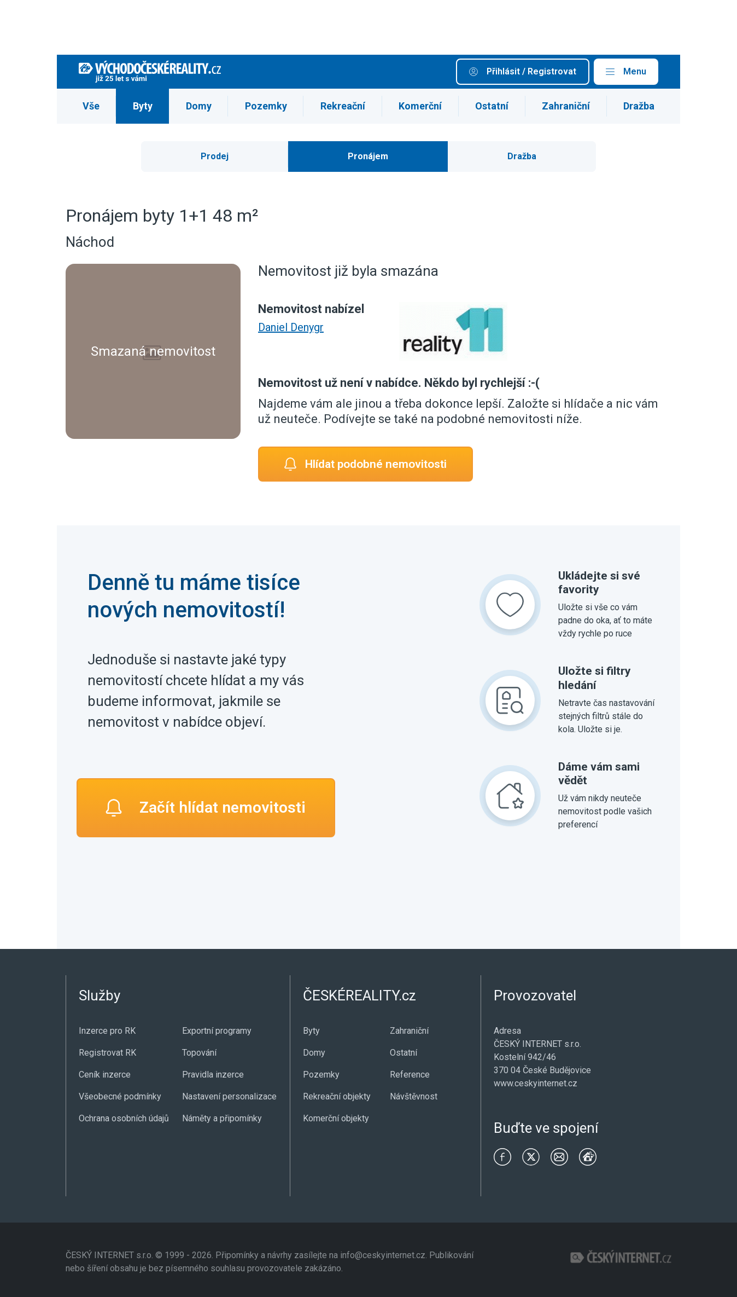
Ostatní (491, 106)
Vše (91, 106)
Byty (143, 106)
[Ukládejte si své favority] (510, 604)
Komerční (420, 106)
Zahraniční (566, 106)
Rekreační (342, 106)
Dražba (638, 106)
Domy (199, 106)
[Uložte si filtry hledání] (510, 700)
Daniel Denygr (291, 327)
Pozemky (266, 106)
